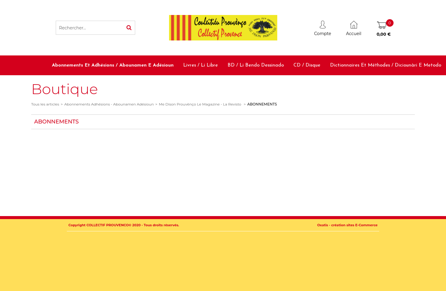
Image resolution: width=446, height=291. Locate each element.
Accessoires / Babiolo (418, 84)
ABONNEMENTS (262, 104)
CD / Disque (306, 65)
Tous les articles (45, 104)
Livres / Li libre (200, 65)
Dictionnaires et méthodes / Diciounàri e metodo (385, 65)
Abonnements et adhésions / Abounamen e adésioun (113, 65)
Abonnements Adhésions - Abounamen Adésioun (109, 104)
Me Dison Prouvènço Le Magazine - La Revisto (200, 104)
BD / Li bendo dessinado (255, 65)
